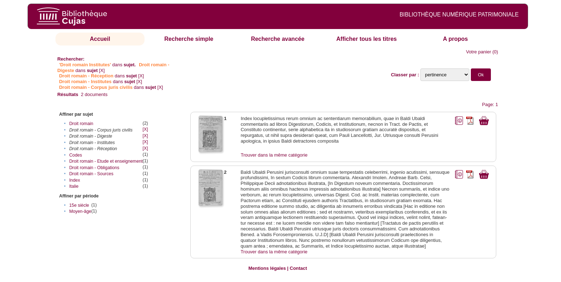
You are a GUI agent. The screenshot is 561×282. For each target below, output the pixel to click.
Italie (73, 186)
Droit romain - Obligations (94, 167)
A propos (455, 39)
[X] (102, 70)
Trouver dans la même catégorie (274, 155)
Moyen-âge (80, 211)
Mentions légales (267, 268)
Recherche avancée (277, 39)
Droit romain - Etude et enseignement (105, 161)
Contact (298, 268)
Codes (75, 155)
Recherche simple (188, 39)
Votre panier (478, 51)
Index (74, 180)
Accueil (100, 39)
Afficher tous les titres (366, 39)
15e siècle (79, 205)
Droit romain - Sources (91, 173)
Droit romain (81, 123)
